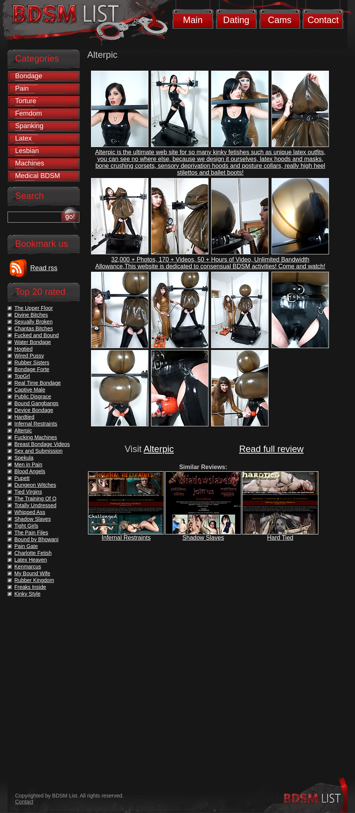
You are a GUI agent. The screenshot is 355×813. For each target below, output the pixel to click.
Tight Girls (26, 526)
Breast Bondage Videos (42, 444)
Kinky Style (27, 594)
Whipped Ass (29, 512)
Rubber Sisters (31, 362)
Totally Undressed (35, 505)
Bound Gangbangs (36, 403)
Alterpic (159, 449)
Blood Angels (29, 471)
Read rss (43, 268)
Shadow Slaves (203, 537)
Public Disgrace (32, 396)
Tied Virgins (28, 492)
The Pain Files (31, 533)
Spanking (29, 126)
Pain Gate (26, 546)
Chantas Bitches (33, 328)
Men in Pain (28, 464)
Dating (236, 20)
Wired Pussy (29, 356)
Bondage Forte (31, 369)
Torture (25, 101)
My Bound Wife (32, 573)
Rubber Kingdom (34, 580)
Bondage (28, 76)
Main (192, 20)
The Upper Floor (33, 308)
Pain (22, 88)
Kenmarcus (27, 567)
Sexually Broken (33, 322)
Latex (23, 138)
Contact (323, 20)
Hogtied (23, 349)
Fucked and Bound (36, 335)
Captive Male (29, 390)
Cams (280, 20)
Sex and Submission (38, 451)
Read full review (271, 449)
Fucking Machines (35, 437)
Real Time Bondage (37, 383)
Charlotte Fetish (33, 553)
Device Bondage (33, 410)
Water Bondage (32, 342)
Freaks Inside (30, 587)
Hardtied (24, 417)
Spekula (24, 458)
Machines (29, 163)
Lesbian (27, 151)
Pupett (21, 478)
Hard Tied (280, 537)
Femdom (28, 113)
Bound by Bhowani (36, 539)
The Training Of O (35, 499)
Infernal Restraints (126, 537)
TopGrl (22, 376)
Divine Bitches (31, 315)
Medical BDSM (37, 176)
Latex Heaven (30, 560)
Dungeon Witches (35, 485)
